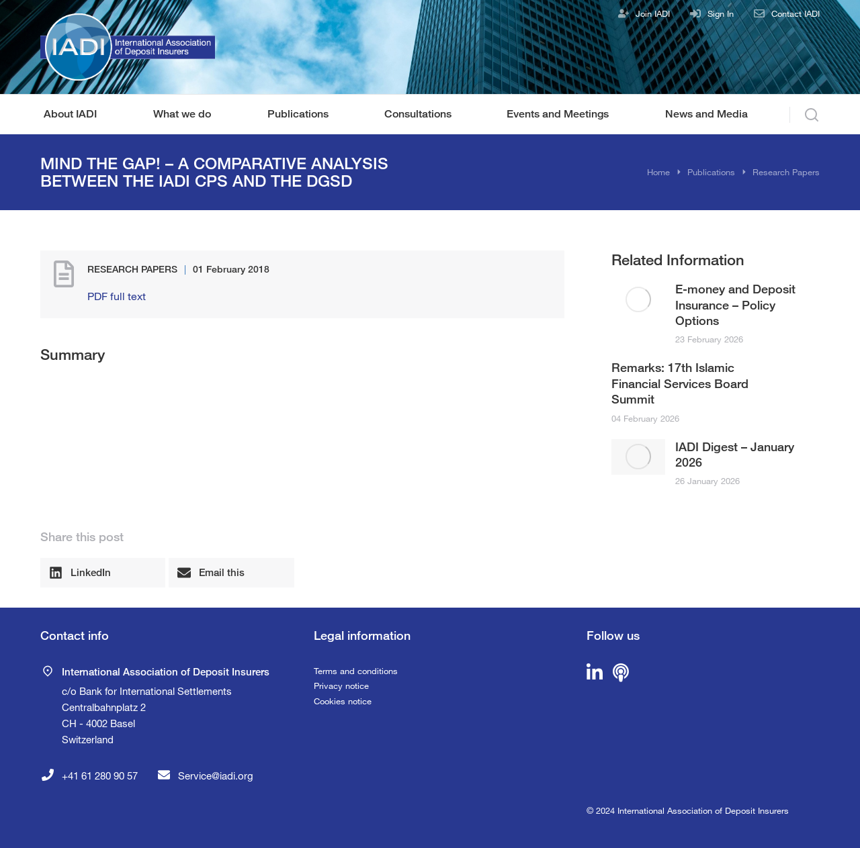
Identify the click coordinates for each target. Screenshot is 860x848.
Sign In (720, 13)
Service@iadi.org (215, 775)
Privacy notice (341, 685)
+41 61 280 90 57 (100, 775)
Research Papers (132, 269)
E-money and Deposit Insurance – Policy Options (735, 304)
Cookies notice (343, 701)
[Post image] (638, 299)
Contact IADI (795, 13)
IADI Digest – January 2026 (734, 454)
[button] (102, 572)
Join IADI (653, 13)
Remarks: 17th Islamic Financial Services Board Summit (679, 383)
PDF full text (116, 295)
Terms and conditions (356, 670)
